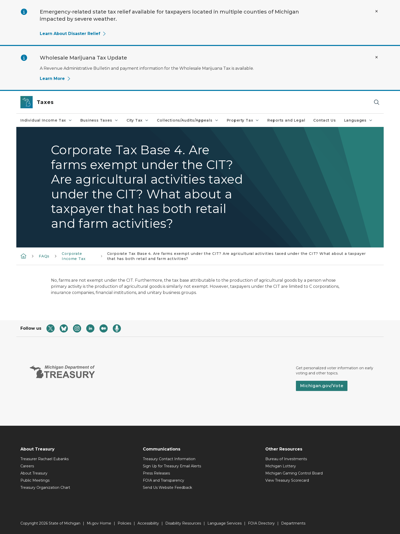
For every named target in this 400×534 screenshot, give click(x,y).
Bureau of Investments (286, 459)
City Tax (138, 120)
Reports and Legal (286, 120)
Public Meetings (34, 480)
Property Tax (243, 120)
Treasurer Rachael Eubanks (44, 459)
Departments (293, 523)
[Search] (376, 102)
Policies (124, 523)
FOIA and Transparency (163, 480)
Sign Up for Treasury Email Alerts (172, 466)
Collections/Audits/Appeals (187, 120)
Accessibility (148, 523)
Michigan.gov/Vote (321, 385)
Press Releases (156, 473)
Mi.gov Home (99, 523)
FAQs (44, 256)
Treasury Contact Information (169, 459)
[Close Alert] (376, 11)
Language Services (224, 523)
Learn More (55, 78)
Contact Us (324, 120)
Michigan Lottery (280, 466)
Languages (358, 120)
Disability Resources (183, 523)
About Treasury (33, 473)
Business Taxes (99, 120)
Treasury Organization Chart (45, 487)
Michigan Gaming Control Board (294, 473)
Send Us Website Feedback (167, 487)
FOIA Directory (261, 523)
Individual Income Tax (46, 120)
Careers (27, 466)
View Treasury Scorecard (287, 480)
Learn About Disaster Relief (73, 33)
